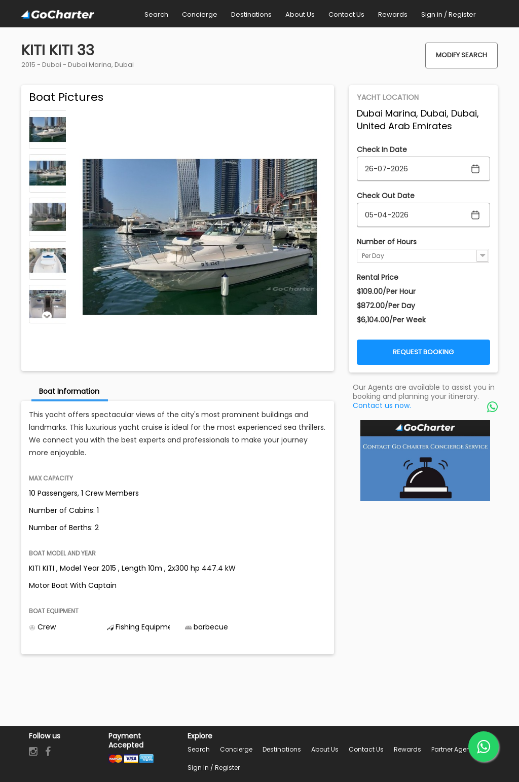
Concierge (236, 749)
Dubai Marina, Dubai (101, 64)
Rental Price (377, 277)
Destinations (282, 749)
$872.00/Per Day (386, 305)
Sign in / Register (214, 767)
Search (199, 749)
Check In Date (382, 149)
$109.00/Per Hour (386, 291)
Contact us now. (382, 405)
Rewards (407, 749)
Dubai (51, 64)
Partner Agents (453, 749)
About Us (325, 749)
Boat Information (69, 391)
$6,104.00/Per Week (391, 319)
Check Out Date (386, 195)
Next (47, 316)
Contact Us (366, 749)
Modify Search (461, 55)
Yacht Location (388, 97)
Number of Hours (387, 241)
